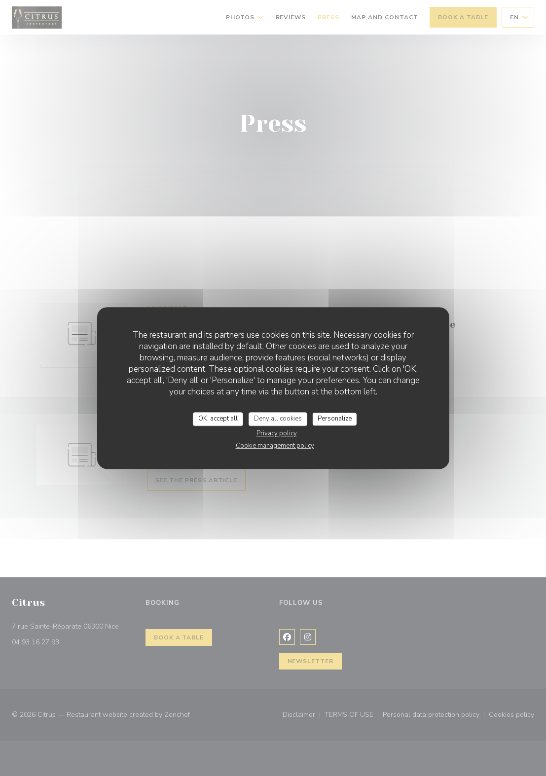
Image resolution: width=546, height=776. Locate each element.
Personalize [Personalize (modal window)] (335, 418)
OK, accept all (218, 418)
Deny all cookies (278, 418)
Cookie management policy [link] (275, 445)
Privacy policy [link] (276, 433)
